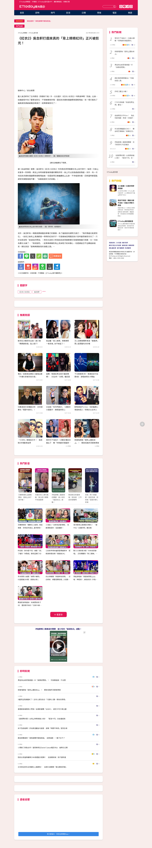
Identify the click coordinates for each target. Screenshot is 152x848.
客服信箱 (125, 245)
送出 (114, 6)
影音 (68, 12)
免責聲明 (128, 248)
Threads (120, 6)
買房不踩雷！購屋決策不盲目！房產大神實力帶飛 (126, 202)
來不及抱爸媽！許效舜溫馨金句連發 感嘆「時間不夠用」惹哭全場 (42, 728)
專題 (130, 12)
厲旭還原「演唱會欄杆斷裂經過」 (39, 21)
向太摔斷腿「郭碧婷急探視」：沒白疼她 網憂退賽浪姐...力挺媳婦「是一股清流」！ (58, 579)
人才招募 (118, 243)
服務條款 (131, 245)
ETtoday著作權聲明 (53, 273)
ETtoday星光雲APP (45, 2)
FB (127, 6)
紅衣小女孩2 (24, 291)
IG (131, 6)
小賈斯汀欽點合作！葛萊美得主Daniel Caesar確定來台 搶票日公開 (43, 747)
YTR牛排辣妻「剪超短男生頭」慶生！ (124, 103)
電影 (115, 12)
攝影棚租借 (58, 2)
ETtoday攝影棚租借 (125, 221)
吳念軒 (37, 291)
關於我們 (125, 243)
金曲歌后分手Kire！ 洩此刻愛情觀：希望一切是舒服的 (124, 116)
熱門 (53, 12)
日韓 (84, 12)
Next (96, 482)
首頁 (22, 12)
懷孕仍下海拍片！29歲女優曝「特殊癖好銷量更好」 (125, 39)
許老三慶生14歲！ (121, 91)
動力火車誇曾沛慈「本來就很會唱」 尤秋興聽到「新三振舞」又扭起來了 (85, 553)
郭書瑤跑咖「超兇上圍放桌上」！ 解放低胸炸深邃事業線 (39, 690)
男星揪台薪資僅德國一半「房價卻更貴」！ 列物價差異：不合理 (42, 680)
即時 (37, 12)
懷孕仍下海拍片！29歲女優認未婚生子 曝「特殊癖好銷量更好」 (58, 443)
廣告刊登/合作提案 (115, 245)
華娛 (99, 12)
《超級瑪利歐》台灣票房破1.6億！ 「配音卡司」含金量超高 (124, 156)
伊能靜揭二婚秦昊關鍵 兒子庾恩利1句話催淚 (124, 143)
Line (124, 6)
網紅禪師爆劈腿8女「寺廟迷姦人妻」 (124, 79)
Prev (21, 482)
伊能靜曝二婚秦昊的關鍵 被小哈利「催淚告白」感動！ (58, 628)
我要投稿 (112, 243)
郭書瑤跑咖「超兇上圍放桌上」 (124, 52)
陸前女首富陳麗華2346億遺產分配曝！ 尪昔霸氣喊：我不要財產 (42, 757)
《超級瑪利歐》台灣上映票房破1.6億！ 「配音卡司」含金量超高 (41, 718)
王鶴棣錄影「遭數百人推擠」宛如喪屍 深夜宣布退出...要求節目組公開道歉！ (30, 527)
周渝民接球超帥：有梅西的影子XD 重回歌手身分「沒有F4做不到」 (30, 605)
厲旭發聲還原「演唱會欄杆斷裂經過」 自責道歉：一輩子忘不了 (41, 738)
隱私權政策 (112, 248)
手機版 (34, 2)
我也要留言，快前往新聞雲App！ (58, 834)
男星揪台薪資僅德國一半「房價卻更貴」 (124, 65)
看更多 (60, 614)
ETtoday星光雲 (32, 7)
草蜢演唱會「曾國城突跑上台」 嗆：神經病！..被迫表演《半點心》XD (85, 579)
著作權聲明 (120, 248)
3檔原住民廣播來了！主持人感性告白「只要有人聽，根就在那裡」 (42, 699)
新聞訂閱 (66, 2)
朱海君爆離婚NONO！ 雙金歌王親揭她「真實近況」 (124, 129)
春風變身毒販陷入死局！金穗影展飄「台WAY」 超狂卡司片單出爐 (42, 709)
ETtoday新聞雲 (24, 2)
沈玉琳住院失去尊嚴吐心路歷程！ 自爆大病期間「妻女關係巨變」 (42, 767)
